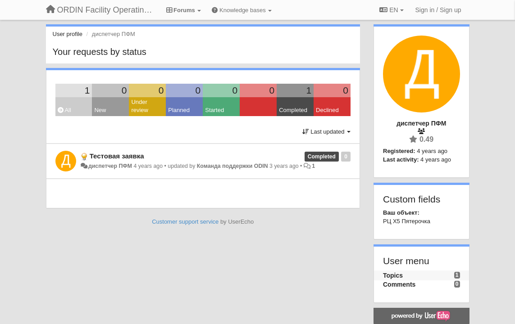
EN (391, 10)
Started (214, 110)
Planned (179, 110)
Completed (293, 110)
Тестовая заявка (117, 156)
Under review (139, 106)
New (100, 110)
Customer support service (185, 221)
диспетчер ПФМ (110, 166)
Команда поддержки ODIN (232, 166)
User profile (67, 34)
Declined (327, 110)
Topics (393, 275)
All (64, 110)
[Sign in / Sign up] (438, 10)
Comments (399, 284)
